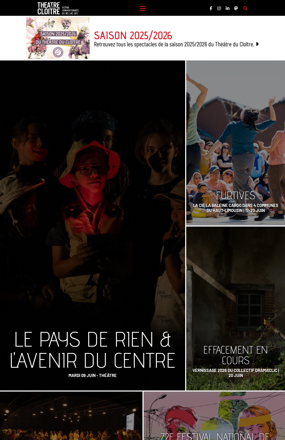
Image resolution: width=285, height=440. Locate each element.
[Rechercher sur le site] (245, 8)
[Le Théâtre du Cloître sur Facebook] (211, 8)
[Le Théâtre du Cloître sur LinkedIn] (227, 8)
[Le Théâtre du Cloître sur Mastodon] (236, 8)
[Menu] (143, 8)
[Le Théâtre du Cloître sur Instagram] (219, 8)
